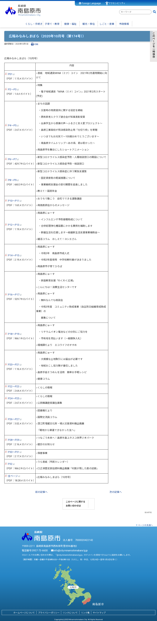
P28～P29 (13, 439)
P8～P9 (12, 180)
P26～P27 (13, 419)
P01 (10, 74)
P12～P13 (13, 224)
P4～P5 (12, 125)
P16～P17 (13, 294)
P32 (10, 464)
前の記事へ (41, 492)
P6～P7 (12, 159)
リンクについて (70, 613)
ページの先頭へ (145, 525)
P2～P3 (12, 89)
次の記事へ (115, 492)
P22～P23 (13, 386)
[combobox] (135, 12)
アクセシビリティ (117, 3)
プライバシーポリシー (48, 613)
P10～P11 (13, 200)
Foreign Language (90, 3)
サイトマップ (99, 613)
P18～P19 (13, 334)
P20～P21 (13, 364)
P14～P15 (13, 255)
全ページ (12, 476)
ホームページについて (24, 613)
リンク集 (85, 613)
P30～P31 (13, 452)
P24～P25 (13, 398)
